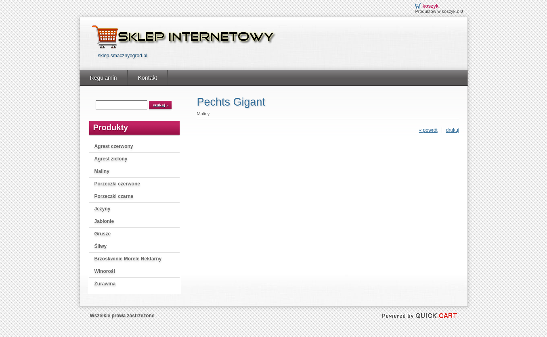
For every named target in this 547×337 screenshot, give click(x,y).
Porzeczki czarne (114, 196)
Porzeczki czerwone (117, 184)
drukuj (452, 130)
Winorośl (104, 271)
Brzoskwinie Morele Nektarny (128, 259)
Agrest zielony (111, 159)
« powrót (428, 130)
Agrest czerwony (113, 146)
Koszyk (431, 6)
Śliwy (100, 246)
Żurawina (105, 284)
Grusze (102, 234)
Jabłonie (104, 221)
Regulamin (103, 78)
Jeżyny (102, 209)
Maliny (101, 171)
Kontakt (147, 78)
